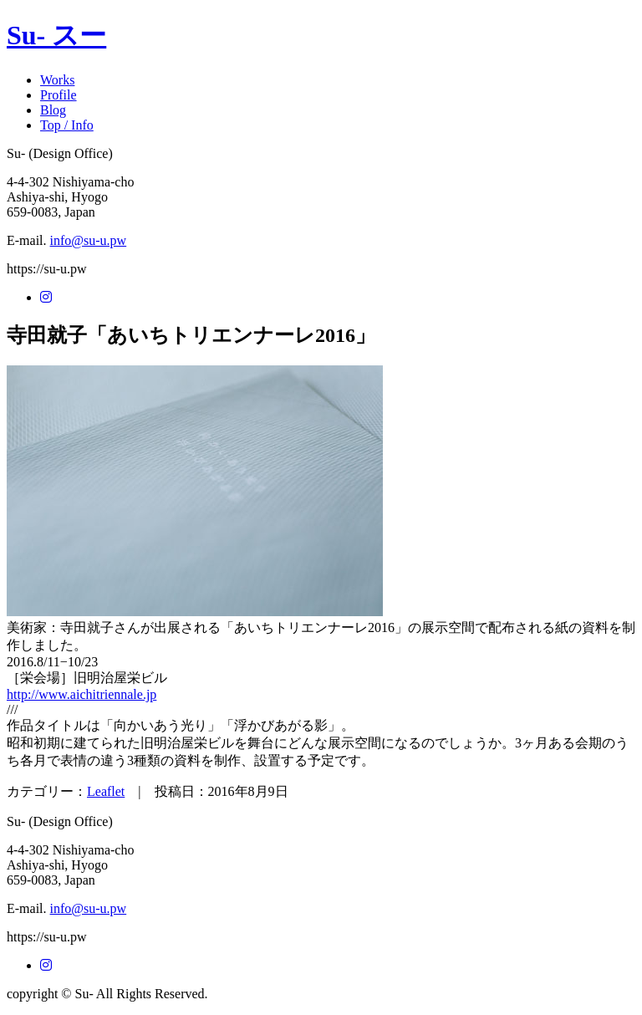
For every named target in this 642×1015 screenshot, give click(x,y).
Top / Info (67, 125)
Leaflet (106, 791)
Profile (58, 95)
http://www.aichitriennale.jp (81, 694)
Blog (53, 110)
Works (57, 80)
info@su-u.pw (88, 240)
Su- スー (56, 35)
